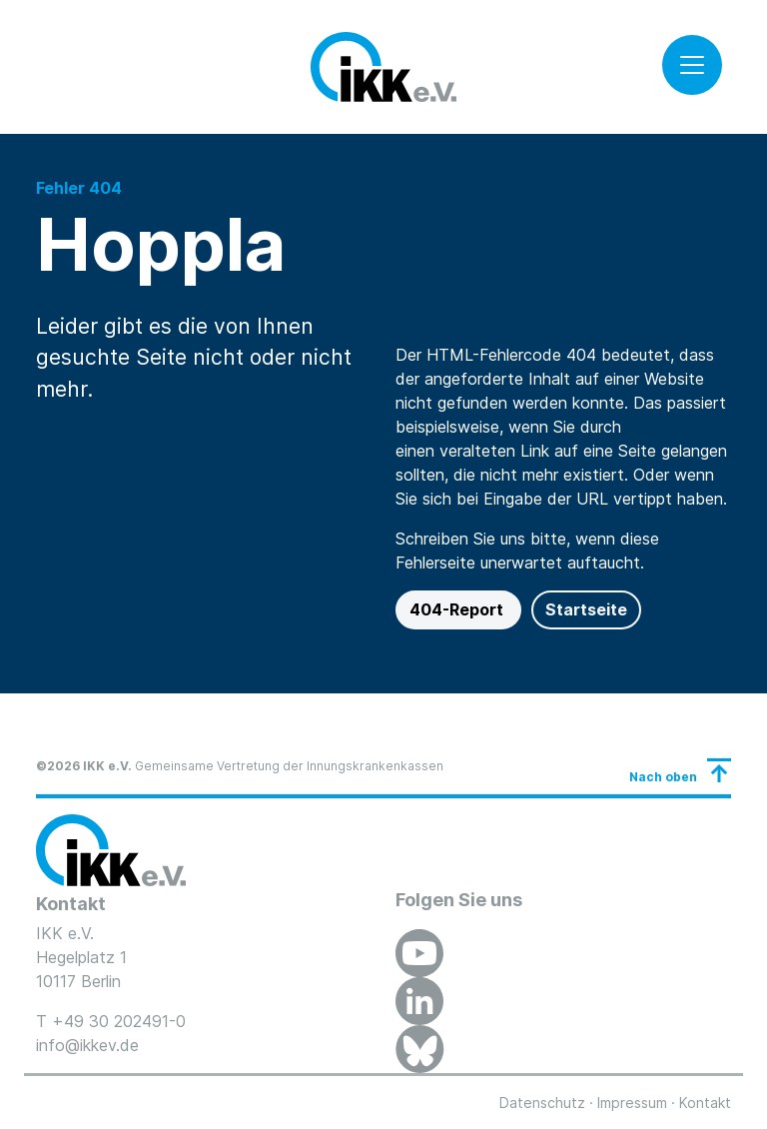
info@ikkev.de (87, 1045)
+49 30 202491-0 (119, 1021)
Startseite (586, 609)
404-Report (458, 609)
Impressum (632, 1102)
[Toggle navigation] (692, 65)
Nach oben (663, 776)
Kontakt (705, 1102)
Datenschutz (542, 1102)
